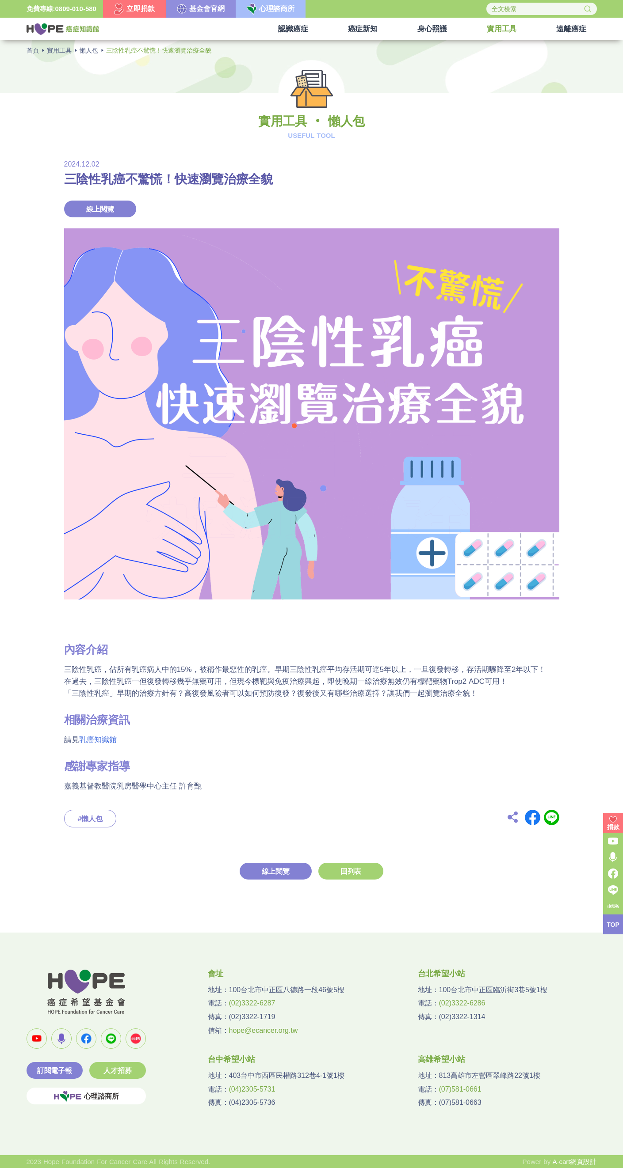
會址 (216, 973)
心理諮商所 (86, 1096)
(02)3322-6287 (252, 1003)
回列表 (350, 871)
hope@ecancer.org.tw (263, 1030)
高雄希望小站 (441, 1059)
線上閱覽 (100, 209)
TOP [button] (613, 924)
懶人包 (89, 50)
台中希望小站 (231, 1059)
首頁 (33, 50)
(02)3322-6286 (462, 1003)
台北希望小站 (441, 973)
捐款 (613, 826)
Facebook (532, 817)
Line (551, 817)
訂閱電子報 (54, 1070)
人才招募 (117, 1070)
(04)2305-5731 (252, 1089)
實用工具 (59, 50)
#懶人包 (90, 819)
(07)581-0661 (460, 1089)
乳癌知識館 (98, 740)
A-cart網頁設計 (574, 1161)
